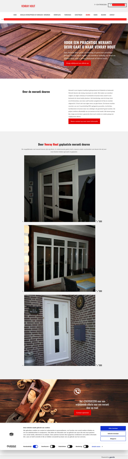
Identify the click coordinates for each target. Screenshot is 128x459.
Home (15, 15)
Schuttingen (78, 15)
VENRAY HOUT (28, 6)
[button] (77, 63)
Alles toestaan (113, 437)
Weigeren (113, 447)
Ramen (95, 15)
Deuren (88, 15)
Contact (111, 15)
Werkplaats (57, 15)
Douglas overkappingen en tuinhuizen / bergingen (35, 15)
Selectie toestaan (113, 442)
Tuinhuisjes (67, 15)
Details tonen (96, 455)
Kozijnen (103, 15)
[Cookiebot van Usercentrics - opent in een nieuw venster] (11, 455)
